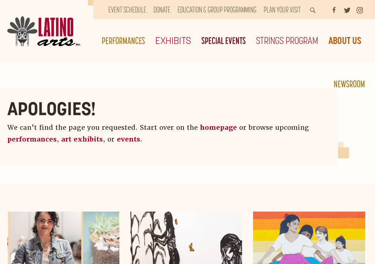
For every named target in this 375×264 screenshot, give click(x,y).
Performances (123, 40)
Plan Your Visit (282, 9)
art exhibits (82, 139)
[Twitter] (347, 9)
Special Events (223, 40)
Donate (161, 9)
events (128, 139)
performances (32, 139)
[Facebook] (334, 9)
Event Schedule (127, 9)
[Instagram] (359, 9)
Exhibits (173, 40)
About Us (344, 40)
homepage (218, 127)
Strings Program (287, 40)
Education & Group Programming (217, 9)
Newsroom (349, 84)
